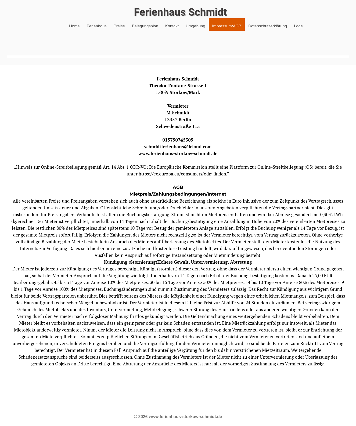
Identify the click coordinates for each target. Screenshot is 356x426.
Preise (119, 26)
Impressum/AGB (226, 26)
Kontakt (172, 26)
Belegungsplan (145, 26)
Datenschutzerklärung (267, 26)
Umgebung (195, 26)
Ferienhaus (97, 26)
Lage (298, 26)
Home (74, 26)
